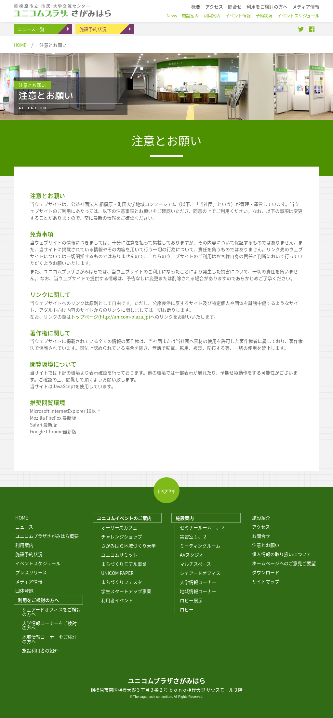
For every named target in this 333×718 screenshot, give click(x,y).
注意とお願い (265, 545)
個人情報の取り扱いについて (281, 554)
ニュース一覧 (31, 29)
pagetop (167, 490)
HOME (20, 45)
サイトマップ (265, 581)
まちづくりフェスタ (121, 582)
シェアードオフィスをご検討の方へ (51, 611)
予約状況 (264, 15)
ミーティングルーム (200, 545)
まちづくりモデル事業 (124, 564)
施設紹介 (261, 517)
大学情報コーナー (198, 582)
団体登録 (24, 590)
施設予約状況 (93, 29)
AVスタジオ (192, 554)
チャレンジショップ (121, 536)
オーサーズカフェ (119, 527)
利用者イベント (117, 600)
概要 (195, 6)
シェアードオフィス (200, 573)
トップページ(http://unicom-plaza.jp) (110, 316)
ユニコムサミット (119, 554)
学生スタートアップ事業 (126, 591)
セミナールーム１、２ (202, 527)
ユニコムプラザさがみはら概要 (47, 536)
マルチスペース (195, 564)
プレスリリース (31, 572)
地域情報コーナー (198, 591)
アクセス (261, 526)
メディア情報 (28, 581)
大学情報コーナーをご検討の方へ (49, 625)
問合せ (235, 6)
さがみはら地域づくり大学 (128, 545)
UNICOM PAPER (117, 573)
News (171, 15)
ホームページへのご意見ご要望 (284, 563)
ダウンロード (265, 572)
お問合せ (261, 536)
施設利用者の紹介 (40, 650)
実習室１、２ (193, 536)
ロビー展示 (191, 600)
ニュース (24, 526)
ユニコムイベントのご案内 (124, 518)
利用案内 (24, 545)
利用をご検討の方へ (38, 600)
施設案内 (185, 518)
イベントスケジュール (37, 563)
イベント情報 (238, 15)
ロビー (186, 609)
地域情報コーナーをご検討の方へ (49, 638)
